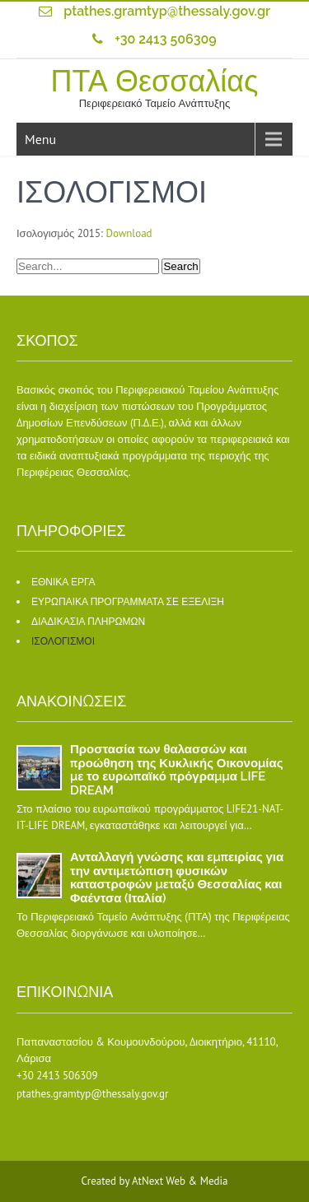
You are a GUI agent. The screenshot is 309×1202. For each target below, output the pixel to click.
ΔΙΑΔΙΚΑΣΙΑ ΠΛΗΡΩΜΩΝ (88, 621)
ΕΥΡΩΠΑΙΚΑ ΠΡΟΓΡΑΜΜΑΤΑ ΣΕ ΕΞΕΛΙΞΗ (127, 602)
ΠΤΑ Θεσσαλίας (155, 80)
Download (128, 233)
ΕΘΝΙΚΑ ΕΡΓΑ (63, 582)
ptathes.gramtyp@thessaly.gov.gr (166, 11)
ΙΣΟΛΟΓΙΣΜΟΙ (63, 641)
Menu (40, 139)
